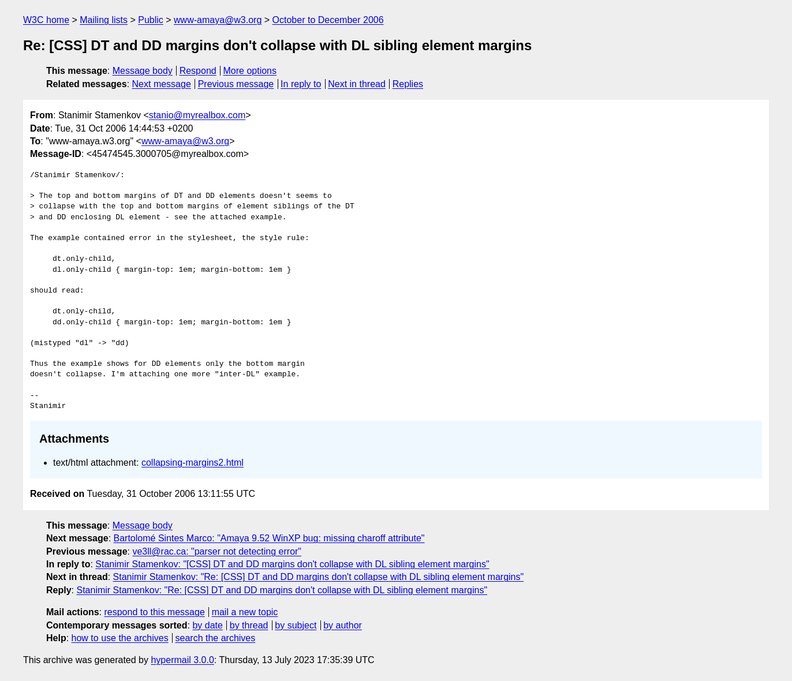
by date (207, 625)
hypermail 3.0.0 (182, 660)
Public (150, 20)
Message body (143, 71)
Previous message (236, 84)
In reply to (301, 84)
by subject (295, 625)
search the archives (215, 638)
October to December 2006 (328, 20)
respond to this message (154, 612)
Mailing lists (104, 20)
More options (250, 71)
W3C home (46, 20)
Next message (161, 84)
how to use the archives (120, 638)
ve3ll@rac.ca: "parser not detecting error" (216, 551)
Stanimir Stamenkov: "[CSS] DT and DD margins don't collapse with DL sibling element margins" (292, 564)
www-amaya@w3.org (217, 20)
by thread (249, 625)
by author (342, 625)
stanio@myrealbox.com (197, 115)
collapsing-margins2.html (192, 462)
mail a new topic (245, 612)
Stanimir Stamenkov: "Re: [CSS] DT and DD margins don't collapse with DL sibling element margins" (318, 577)
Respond (198, 71)
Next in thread (357, 84)
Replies (408, 84)
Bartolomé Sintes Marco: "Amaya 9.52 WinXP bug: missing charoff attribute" (269, 538)
